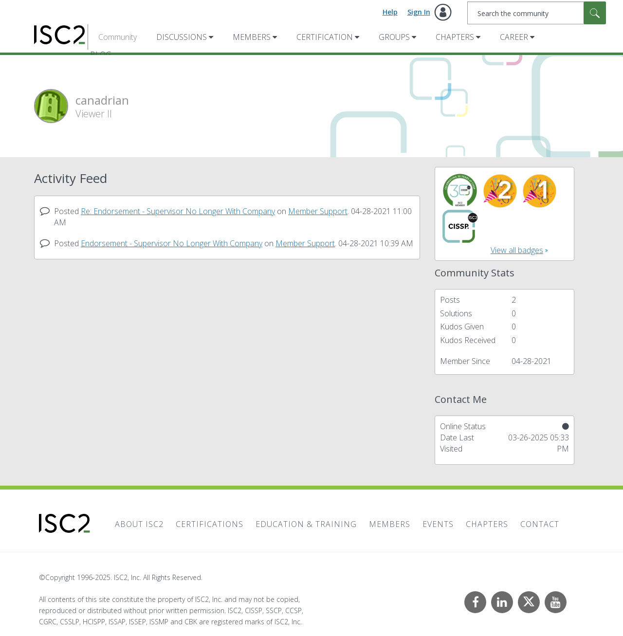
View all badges (517, 250)
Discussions (181, 37)
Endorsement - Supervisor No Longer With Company (171, 243)
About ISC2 (139, 524)
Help (390, 12)
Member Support (318, 211)
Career (514, 37)
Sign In (418, 12)
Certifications (209, 524)
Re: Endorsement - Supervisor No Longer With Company (178, 211)
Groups (394, 37)
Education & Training (306, 524)
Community (117, 37)
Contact (539, 524)
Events (438, 524)
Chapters (455, 37)
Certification (324, 37)
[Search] (536, 12)
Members (252, 37)
